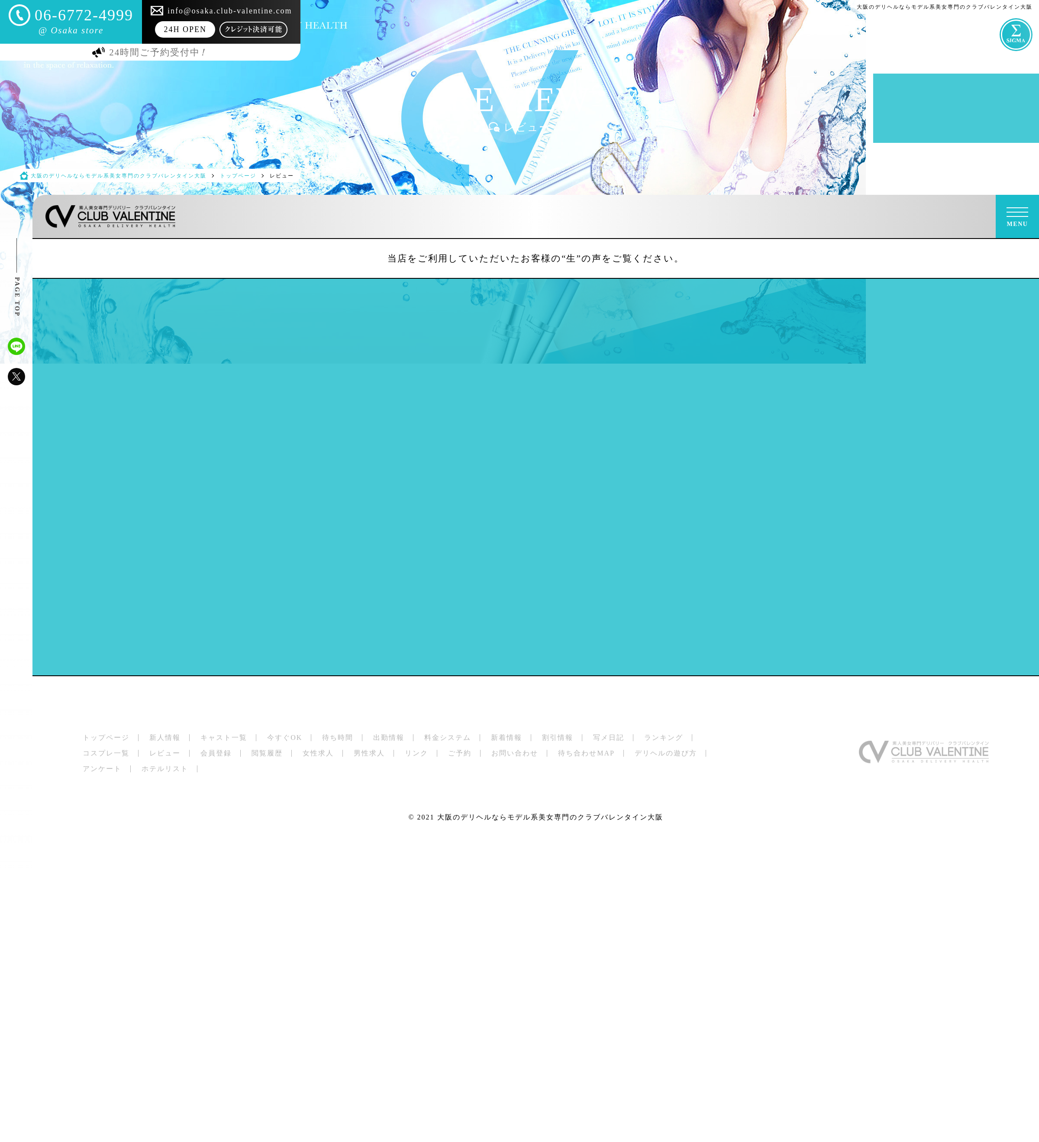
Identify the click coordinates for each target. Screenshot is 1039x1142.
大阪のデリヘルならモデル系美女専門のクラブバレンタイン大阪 (550, 817)
